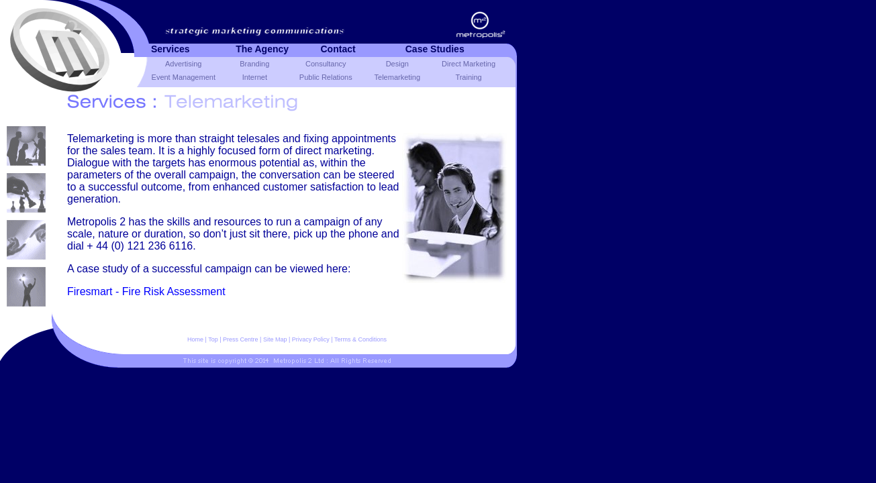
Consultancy (325, 64)
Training (468, 77)
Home (195, 339)
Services (170, 49)
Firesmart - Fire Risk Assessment (146, 291)
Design (397, 64)
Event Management (183, 77)
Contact (338, 49)
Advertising (183, 64)
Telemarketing (397, 77)
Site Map (275, 339)
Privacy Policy (311, 339)
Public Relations (325, 77)
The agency (262, 49)
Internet (254, 77)
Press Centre (240, 339)
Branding (254, 64)
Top (213, 339)
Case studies (435, 49)
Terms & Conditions (360, 339)
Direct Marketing (468, 64)
